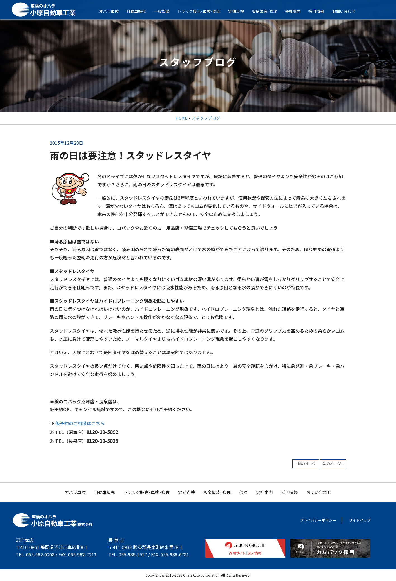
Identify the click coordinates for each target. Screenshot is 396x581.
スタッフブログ (206, 118)
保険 (243, 492)
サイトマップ (360, 520)
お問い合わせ (347, 11)
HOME (182, 118)
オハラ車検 (112, 11)
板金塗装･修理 (267, 11)
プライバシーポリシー (318, 520)
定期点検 (239, 11)
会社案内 (296, 11)
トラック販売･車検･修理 (201, 11)
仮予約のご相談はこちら (80, 423)
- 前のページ (305, 463)
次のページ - (333, 463)
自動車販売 (139, 11)
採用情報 (319, 11)
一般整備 (165, 11)
